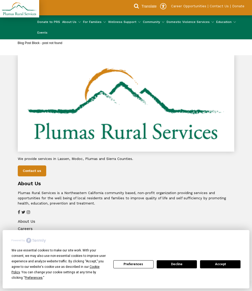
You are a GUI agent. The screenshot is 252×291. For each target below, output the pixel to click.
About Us (26, 221)
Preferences (133, 264)
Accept (220, 264)
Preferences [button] (34, 278)
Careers (25, 228)
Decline (177, 264)
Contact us (32, 171)
